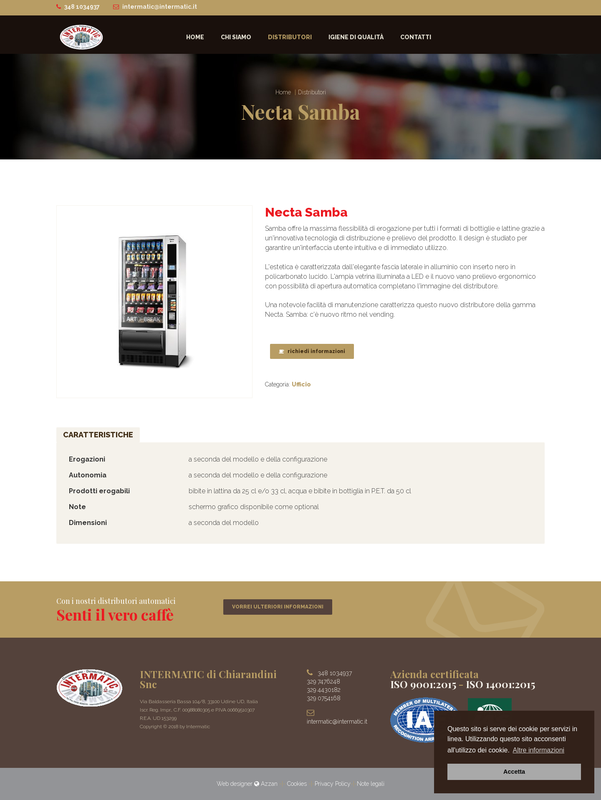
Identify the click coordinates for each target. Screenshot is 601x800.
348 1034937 (82, 6)
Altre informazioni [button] (539, 750)
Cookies (297, 783)
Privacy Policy (333, 783)
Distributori (290, 37)
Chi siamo (236, 37)
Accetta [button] (514, 771)
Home (195, 37)
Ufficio (301, 384)
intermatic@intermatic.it (159, 6)
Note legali (370, 783)
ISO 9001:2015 (423, 684)
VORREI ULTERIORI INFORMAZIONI (277, 607)
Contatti (415, 37)
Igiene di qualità (356, 37)
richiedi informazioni (312, 351)
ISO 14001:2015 (500, 684)
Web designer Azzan (248, 783)
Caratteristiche (98, 435)
